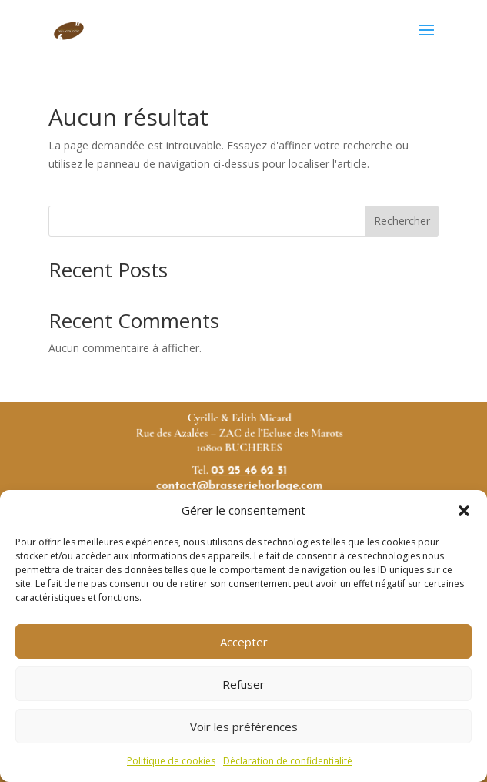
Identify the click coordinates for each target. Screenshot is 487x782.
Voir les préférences (244, 726)
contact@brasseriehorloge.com (239, 489)
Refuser (243, 684)
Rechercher (402, 220)
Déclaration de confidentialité (287, 760)
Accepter (244, 641)
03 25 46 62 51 (249, 475)
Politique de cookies (171, 760)
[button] (464, 511)
